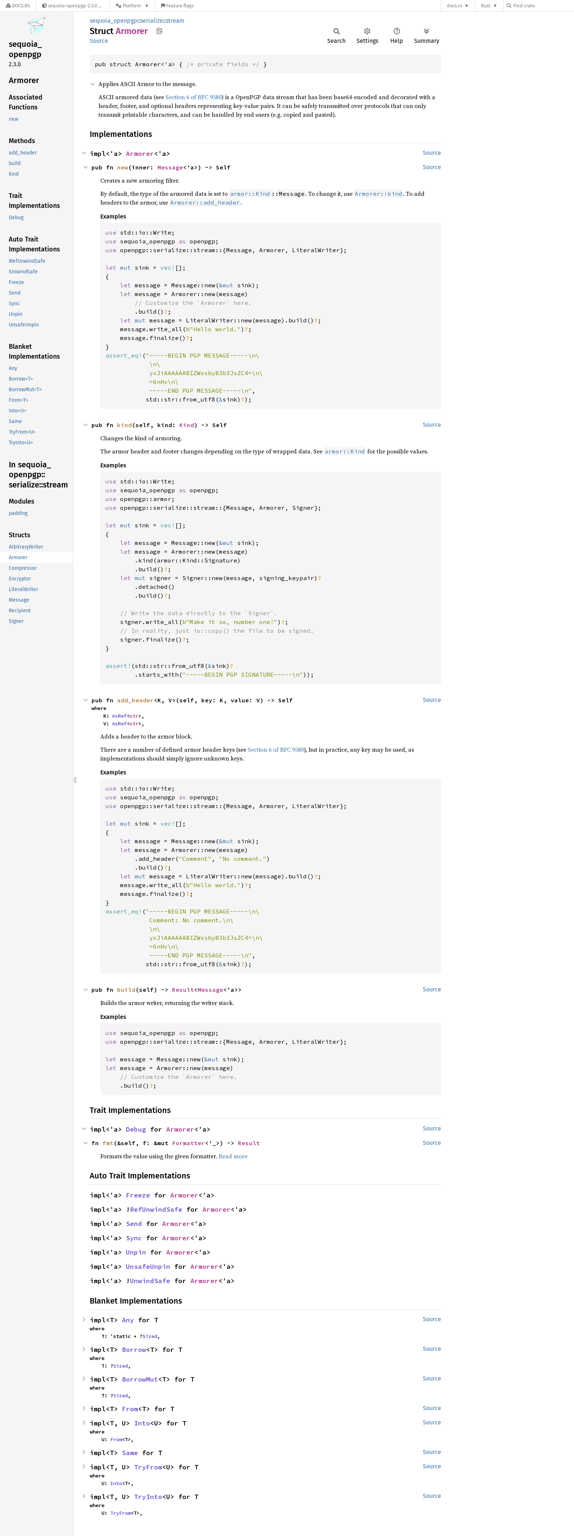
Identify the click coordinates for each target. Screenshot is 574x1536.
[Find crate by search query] (543, 5)
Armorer (140, 153)
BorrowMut (140, 1379)
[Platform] (132, 5)
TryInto (148, 1496)
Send (134, 1223)
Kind (186, 425)
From (130, 1409)
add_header (135, 700)
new (122, 167)
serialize (151, 20)
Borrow (134, 1349)
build (126, 989)
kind (124, 425)
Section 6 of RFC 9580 (193, 97)
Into (142, 1423)
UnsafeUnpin (148, 1266)
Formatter (188, 1143)
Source (99, 40)
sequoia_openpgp (113, 20)
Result (183, 989)
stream (175, 20)
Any (128, 1320)
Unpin (136, 1252)
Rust (486, 5)
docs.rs (454, 5)
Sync (134, 1238)
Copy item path (159, 31)
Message (170, 167)
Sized (149, 1336)
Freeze (138, 1195)
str (134, 716)
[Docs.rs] (18, 5)
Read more (233, 1156)
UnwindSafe (150, 1281)
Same (130, 1453)
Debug (136, 1129)
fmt (107, 1143)
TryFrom (148, 1467)
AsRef (119, 716)
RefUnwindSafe (156, 1209)
